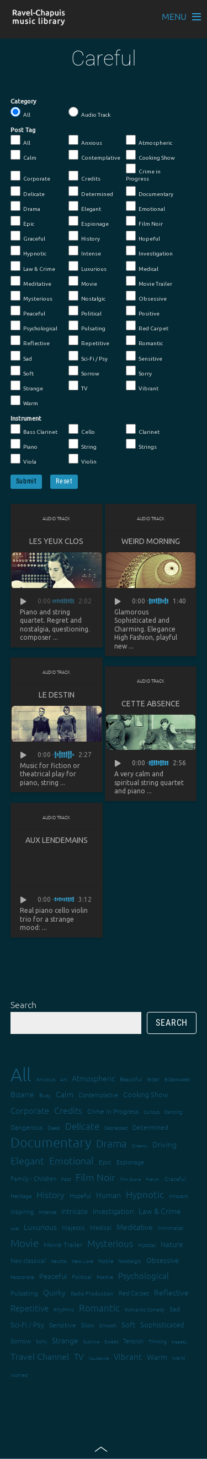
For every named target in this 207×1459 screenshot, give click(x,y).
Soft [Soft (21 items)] (128, 1324)
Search (23, 1004)
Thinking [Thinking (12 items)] (157, 1341)
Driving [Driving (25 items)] (164, 1144)
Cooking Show (150, 155)
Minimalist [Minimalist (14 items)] (170, 1227)
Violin (82, 459)
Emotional (145, 206)
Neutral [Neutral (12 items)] (59, 1260)
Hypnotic (28, 251)
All (20, 112)
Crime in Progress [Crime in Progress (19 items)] (113, 1111)
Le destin (57, 694)
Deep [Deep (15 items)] (53, 1127)
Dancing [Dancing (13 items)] (173, 1111)
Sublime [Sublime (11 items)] (91, 1341)
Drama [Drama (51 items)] (111, 1143)
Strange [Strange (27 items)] (65, 1340)
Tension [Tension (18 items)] (133, 1340)
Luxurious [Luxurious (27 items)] (40, 1226)
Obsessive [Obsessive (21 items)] (162, 1260)
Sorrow (83, 371)
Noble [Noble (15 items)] (105, 1260)
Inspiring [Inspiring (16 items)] (22, 1211)
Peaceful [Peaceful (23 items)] (53, 1276)
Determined (90, 191)
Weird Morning (150, 541)
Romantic (144, 340)
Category (23, 101)
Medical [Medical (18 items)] (101, 1227)
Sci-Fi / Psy (88, 356)
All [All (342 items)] (20, 1074)
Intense (84, 251)
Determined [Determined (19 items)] (150, 1127)
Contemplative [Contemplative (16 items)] (98, 1094)
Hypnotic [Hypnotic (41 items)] (145, 1194)
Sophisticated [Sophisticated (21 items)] (162, 1324)
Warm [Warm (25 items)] (157, 1356)
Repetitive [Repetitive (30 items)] (29, 1308)
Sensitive (144, 356)
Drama (25, 206)
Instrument (25, 418)
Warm (24, 400)
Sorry (139, 371)
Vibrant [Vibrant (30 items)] (128, 1356)
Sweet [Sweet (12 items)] (111, 1341)
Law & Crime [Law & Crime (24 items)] (160, 1210)
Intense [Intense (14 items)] (47, 1211)
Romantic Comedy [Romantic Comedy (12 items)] (144, 1309)
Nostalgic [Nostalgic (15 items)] (129, 1260)
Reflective (30, 340)
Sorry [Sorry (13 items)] (41, 1341)
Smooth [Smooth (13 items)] (107, 1325)
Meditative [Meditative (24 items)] (134, 1226)
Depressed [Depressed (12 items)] (116, 1127)
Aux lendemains (56, 840)
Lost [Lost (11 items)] (14, 1228)
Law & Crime (32, 266)
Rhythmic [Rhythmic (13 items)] (64, 1309)
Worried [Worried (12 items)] (19, 1374)
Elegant (84, 206)
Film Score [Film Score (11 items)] (130, 1179)
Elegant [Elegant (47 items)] (27, 1160)
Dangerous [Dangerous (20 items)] (26, 1127)
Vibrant (142, 385)
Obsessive (146, 296)
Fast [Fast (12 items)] (66, 1178)
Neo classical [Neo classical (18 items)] (28, 1260)
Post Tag (22, 130)
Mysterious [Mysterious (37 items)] (110, 1243)
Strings (141, 444)
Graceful (27, 236)
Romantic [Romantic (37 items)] (99, 1308)
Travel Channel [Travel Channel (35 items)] (39, 1356)
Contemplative (94, 155)
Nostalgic (86, 296)
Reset (64, 481)
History (84, 236)
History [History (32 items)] (50, 1194)
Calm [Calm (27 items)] (64, 1093)
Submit (26, 481)
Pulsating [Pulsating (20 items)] (24, 1292)
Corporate (30, 176)
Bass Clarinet (33, 429)
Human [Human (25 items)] (108, 1194)
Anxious (85, 140)
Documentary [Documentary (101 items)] (50, 1142)
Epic (22, 221)
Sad (21, 356)
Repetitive (88, 340)
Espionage (88, 221)
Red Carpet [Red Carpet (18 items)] (134, 1292)
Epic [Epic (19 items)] (105, 1161)
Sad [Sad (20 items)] (174, 1308)
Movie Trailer (149, 281)
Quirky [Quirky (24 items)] (54, 1292)
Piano (24, 444)
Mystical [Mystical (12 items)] (147, 1244)
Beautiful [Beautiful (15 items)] (131, 1079)
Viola (23, 459)
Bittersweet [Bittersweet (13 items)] (177, 1079)
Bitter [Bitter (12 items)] (153, 1079)
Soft (22, 371)
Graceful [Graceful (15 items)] (175, 1178)
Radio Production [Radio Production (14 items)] (92, 1293)
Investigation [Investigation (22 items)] (113, 1211)
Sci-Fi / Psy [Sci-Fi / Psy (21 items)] (27, 1324)
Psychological (33, 325)
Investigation (149, 251)
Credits (84, 176)
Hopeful (143, 236)
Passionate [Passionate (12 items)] (22, 1276)
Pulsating (86, 325)
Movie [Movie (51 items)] (24, 1242)
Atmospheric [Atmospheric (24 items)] (93, 1078)
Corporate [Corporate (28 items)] (29, 1110)
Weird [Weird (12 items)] (178, 1357)
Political (85, 311)
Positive (143, 311)
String (82, 444)
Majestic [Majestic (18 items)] (73, 1227)
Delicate (27, 191)
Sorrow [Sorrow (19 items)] (20, 1340)
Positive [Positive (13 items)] (105, 1276)
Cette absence (150, 703)
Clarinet (143, 429)
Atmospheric (149, 140)
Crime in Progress (143, 173)
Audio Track (89, 112)
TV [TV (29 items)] (78, 1356)
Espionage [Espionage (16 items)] (130, 1161)
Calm (23, 155)
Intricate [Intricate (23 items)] (74, 1211)
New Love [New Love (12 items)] (82, 1260)
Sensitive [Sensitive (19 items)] (62, 1324)
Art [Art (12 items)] (63, 1079)
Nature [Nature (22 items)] (172, 1244)
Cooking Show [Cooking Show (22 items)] (145, 1094)
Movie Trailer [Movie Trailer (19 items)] (63, 1244)
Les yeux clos (56, 541)
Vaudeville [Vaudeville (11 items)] (98, 1358)
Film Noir (144, 221)
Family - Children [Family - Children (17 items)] (33, 1178)
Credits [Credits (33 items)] (68, 1110)
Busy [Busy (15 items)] (45, 1095)
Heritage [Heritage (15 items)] (20, 1195)
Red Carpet (147, 325)
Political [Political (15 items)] (82, 1276)
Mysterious (31, 296)
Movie (82, 281)
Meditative (30, 281)
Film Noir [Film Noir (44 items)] (95, 1177)
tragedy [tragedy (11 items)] (179, 1341)
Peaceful (27, 311)
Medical (142, 266)
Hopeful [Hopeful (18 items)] (80, 1195)
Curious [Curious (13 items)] (152, 1111)
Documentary (149, 191)
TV (78, 385)
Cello (81, 429)
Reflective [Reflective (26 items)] (171, 1292)
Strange (26, 385)
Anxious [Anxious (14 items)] (45, 1079)
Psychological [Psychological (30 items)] (143, 1275)
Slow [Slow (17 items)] (87, 1324)
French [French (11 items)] (153, 1179)
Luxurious (87, 266)
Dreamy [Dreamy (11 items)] (139, 1145)
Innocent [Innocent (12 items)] (178, 1195)
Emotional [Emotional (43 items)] (71, 1160)
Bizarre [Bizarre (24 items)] (22, 1093)
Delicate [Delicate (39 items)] (82, 1126)
